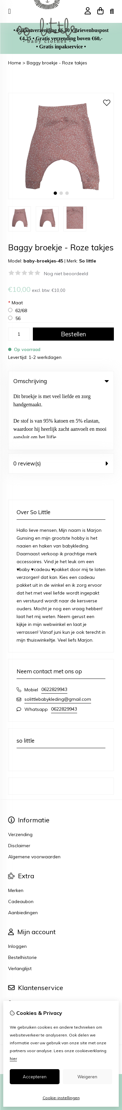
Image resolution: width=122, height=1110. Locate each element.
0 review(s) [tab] (61, 404)
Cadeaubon (21, 843)
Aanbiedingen (23, 854)
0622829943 (54, 630)
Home (14, 63)
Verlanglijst (20, 910)
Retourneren (21, 954)
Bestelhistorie (22, 898)
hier (13, 1058)
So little (87, 261)
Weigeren (87, 1076)
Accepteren (35, 1076)
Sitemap (17, 965)
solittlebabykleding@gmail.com (57, 640)
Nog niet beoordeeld (66, 274)
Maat (15, 303)
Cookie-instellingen (61, 1097)
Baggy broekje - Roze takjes (57, 63)
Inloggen (17, 887)
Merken (15, 831)
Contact (16, 943)
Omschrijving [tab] (61, 381)
